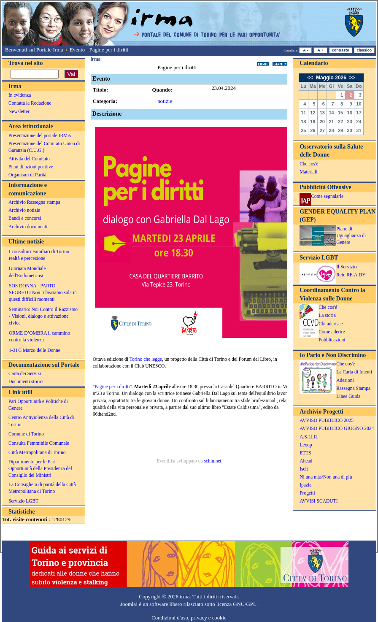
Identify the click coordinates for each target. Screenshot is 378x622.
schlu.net (212, 460)
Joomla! (129, 604)
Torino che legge (146, 359)
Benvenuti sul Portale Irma (34, 50)
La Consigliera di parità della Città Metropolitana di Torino (42, 488)
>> (351, 78)
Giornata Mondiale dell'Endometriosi (27, 272)
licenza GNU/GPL (236, 604)
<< (310, 78)
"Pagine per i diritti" (112, 386)
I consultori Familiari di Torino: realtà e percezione (39, 255)
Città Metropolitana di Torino (37, 452)
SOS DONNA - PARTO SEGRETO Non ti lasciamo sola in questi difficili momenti (43, 292)
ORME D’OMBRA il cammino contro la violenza (39, 336)
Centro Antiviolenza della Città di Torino (41, 421)
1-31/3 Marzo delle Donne (34, 350)
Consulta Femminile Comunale (38, 443)
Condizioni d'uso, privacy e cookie (189, 618)
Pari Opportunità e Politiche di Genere (38, 405)
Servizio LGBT (23, 500)
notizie (164, 101)
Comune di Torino (26, 433)
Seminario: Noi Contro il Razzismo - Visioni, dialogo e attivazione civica (43, 316)
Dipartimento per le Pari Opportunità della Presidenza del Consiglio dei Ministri (40, 468)
